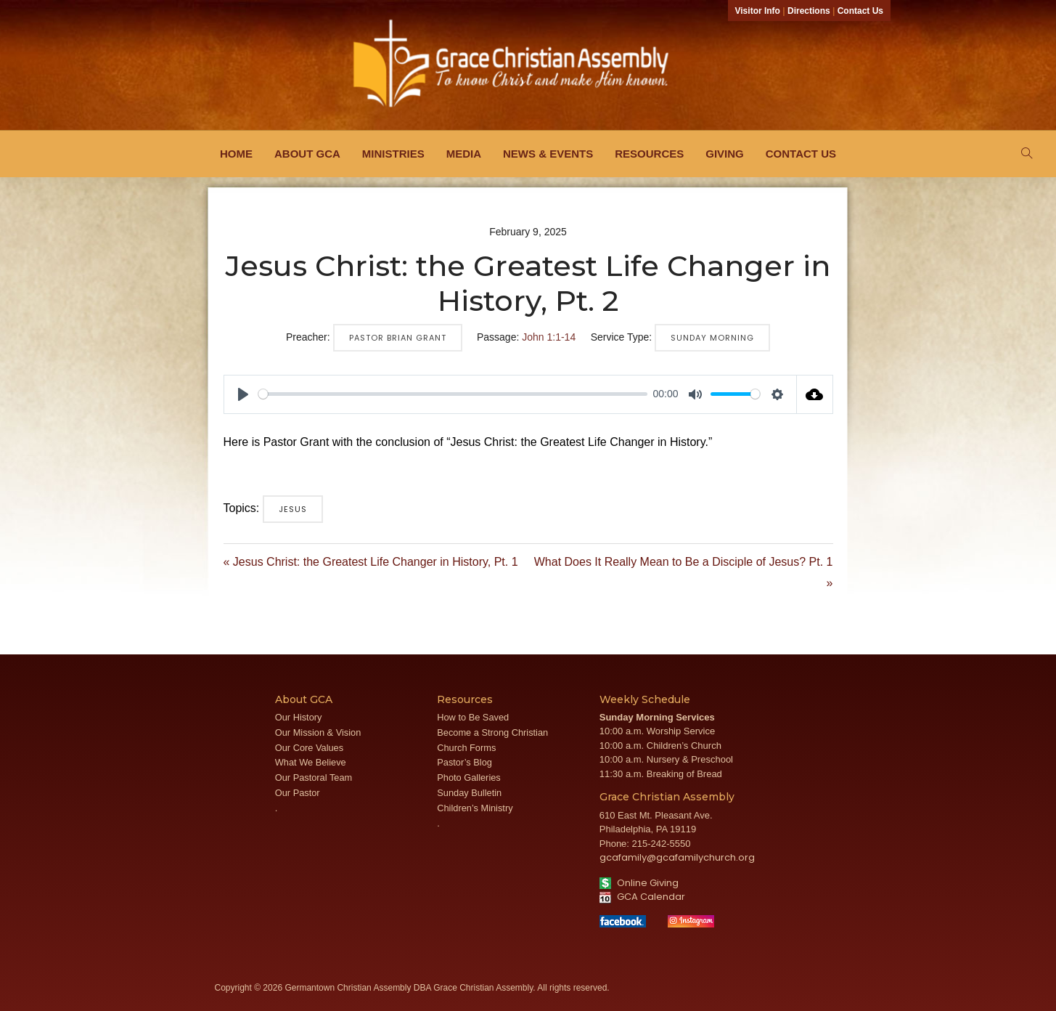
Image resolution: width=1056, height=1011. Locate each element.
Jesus (293, 509)
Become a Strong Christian (492, 732)
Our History (298, 717)
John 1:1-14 (549, 337)
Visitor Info (757, 11)
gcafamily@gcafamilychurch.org (677, 857)
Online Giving (639, 883)
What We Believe (310, 762)
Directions (808, 11)
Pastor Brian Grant (397, 338)
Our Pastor (297, 792)
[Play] (243, 394)
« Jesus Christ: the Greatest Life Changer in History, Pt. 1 (371, 562)
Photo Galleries (469, 777)
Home (236, 153)
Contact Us (860, 11)
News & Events (548, 153)
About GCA (307, 153)
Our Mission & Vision (318, 732)
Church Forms (466, 747)
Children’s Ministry (474, 808)
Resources (649, 153)
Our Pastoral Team (313, 777)
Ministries (393, 153)
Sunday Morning (712, 338)
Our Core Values (309, 747)
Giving (724, 153)
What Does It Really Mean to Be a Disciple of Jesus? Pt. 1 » (683, 572)
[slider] (452, 394)
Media (463, 153)
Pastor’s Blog (464, 762)
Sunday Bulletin (469, 792)
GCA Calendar (642, 897)
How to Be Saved (473, 717)
